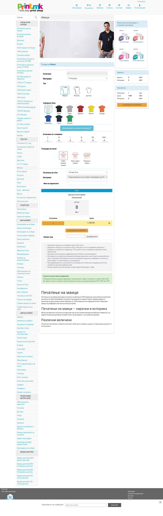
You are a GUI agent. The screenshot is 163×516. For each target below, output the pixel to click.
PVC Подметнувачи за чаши (26, 365)
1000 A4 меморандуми (26, 107)
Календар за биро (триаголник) (24, 443)
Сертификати (22, 288)
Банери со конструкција (22, 333)
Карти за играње (24, 217)
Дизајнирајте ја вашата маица (76, 128)
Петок (76, 202)
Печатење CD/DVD (24, 296)
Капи (19, 183)
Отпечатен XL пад (24, 143)
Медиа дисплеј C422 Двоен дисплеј (25, 459)
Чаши (19, 415)
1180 (130, 96)
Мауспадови (22, 360)
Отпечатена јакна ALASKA (24, 35)
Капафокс (21, 388)
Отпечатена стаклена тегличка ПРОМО (25, 60)
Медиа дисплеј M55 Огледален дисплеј (25, 471)
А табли (20, 345)
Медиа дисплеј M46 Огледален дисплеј (25, 465)
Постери (20, 267)
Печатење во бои (50, 173)
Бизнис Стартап (23, 132)
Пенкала (20, 419)
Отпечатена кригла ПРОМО (24, 72)
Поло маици (22, 171)
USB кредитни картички (22, 403)
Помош (109, 6)
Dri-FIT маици (22, 164)
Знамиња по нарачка (25, 324)
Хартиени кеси (23, 250)
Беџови (20, 412)
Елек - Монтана (23, 190)
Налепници (21, 370)
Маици (19, 168)
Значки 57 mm (22, 285)
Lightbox (20, 385)
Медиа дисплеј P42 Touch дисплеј (25, 477)
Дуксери (20, 40)
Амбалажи (21, 247)
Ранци (19, 153)
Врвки (19, 194)
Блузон (20, 44)
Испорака (47, 177)
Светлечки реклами (25, 381)
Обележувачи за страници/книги (23, 272)
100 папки (21, 97)
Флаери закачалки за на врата (25, 433)
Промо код (48, 237)
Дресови (20, 160)
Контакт (119, 6)
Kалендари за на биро (26, 448)
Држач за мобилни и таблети (25, 428)
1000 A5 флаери (23, 111)
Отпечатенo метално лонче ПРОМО (25, 66)
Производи (76, 6)
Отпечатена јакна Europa (24, 29)
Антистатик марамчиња (26, 198)
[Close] (160, 502)
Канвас (20, 135)
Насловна (131, 491)
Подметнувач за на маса (25, 308)
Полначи (20, 408)
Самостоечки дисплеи (26, 341)
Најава (128, 6)
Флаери (20, 264)
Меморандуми (23, 254)
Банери (20, 317)
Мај (76, 212)
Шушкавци (21, 186)
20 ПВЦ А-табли (23, 124)
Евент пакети (22, 128)
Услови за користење (135, 494)
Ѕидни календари (24, 228)
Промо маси (22, 338)
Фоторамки (21, 209)
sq (144, 1)
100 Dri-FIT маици (24, 83)
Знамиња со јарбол (24, 321)
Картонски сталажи (25, 356)
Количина (47, 74)
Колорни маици (23, 55)
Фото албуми (22, 292)
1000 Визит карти (24, 90)
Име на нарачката (51, 183)
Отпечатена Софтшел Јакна (25, 148)
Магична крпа (22, 201)
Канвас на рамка (24, 392)
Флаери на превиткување (23, 259)
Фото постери (22, 377)
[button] (45, 39)
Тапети (19, 353)
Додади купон (92, 236)
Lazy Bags (21, 349)
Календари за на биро (26, 224)
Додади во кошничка (77, 230)
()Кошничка (89, 6)
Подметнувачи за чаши (26, 303)
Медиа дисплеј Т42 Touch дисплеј (25, 483)
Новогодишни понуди (26, 48)
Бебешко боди (23, 213)
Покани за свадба (24, 300)
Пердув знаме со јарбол (24, 119)
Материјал (47, 79)
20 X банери (22, 115)
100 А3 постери (23, 94)
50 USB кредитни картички (24, 78)
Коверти (20, 243)
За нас (130, 498)
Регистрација (139, 6)
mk (138, 1)
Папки (19, 281)
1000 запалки (22, 51)
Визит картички (23, 239)
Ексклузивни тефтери (26, 235)
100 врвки (21, 86)
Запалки (20, 423)
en (141, 1)
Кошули (20, 175)
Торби (19, 157)
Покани (20, 277)
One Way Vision (23, 328)
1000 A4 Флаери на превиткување (24, 102)
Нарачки (99, 6)
